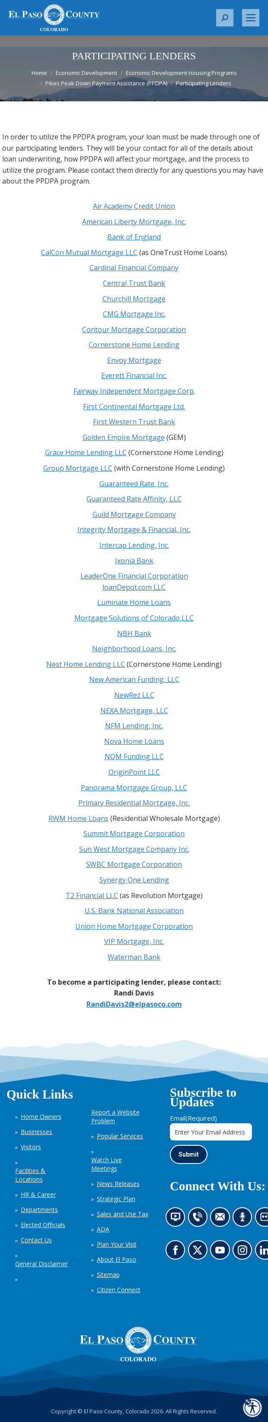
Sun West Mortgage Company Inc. (134, 849)
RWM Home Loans (78, 818)
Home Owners (41, 1116)
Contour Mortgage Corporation (134, 329)
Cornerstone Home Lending (134, 344)
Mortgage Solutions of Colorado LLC (134, 618)
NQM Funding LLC (134, 756)
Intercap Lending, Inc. (134, 545)
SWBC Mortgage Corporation (134, 864)
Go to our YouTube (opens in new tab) (222, 1253)
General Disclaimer (41, 1264)
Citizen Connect (118, 1290)
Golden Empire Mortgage (124, 437)
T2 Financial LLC (92, 895)
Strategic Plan (116, 1199)
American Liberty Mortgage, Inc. (134, 221)
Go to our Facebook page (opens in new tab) (177, 1253)
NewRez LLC (134, 695)
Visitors (31, 1147)
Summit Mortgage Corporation (134, 833)
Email (193, 1118)
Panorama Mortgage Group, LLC (134, 787)
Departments (39, 1209)
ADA (103, 1229)
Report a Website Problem (115, 1116)
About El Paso (116, 1259)
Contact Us (36, 1240)
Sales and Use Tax (122, 1214)
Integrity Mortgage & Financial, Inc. (134, 529)
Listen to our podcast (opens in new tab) (244, 1220)
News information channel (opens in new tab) (178, 1220)
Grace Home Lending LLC (86, 452)
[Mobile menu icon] (250, 17)
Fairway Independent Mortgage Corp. (134, 391)
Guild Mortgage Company (134, 514)
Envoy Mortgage (134, 360)
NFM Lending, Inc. (134, 725)
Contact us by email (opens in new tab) (223, 1220)
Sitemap (108, 1274)
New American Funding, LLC (134, 679)
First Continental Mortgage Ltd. (134, 406)
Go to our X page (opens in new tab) (200, 1253)
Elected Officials (43, 1225)
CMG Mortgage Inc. (134, 314)
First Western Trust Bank (134, 422)
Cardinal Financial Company (134, 267)
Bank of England (134, 237)
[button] (224, 17)
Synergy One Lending (134, 880)
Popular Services (120, 1136)
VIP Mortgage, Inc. (134, 941)
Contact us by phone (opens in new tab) (200, 1220)
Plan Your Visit (117, 1244)
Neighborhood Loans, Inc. (134, 648)
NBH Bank (134, 633)
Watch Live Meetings (106, 1164)
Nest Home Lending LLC (85, 664)
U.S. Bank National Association (134, 910)
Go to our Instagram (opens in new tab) (245, 1253)
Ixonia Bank (134, 561)
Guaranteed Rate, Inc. (134, 483)
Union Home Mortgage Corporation (134, 926)
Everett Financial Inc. (134, 375)
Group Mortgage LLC (77, 468)
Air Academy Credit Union (134, 206)
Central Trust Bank (134, 283)
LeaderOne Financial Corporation (134, 576)
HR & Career (38, 1194)
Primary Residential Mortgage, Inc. (134, 803)
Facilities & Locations (30, 1175)
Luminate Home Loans (134, 602)
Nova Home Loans (134, 741)
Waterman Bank (134, 957)
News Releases (118, 1184)
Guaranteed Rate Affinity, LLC (134, 499)
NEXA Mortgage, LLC (134, 710)
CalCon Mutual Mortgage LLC (89, 252)
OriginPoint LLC (134, 772)
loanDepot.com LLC (134, 587)
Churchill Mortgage (134, 299)
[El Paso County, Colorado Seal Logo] (138, 1344)
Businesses (36, 1132)
